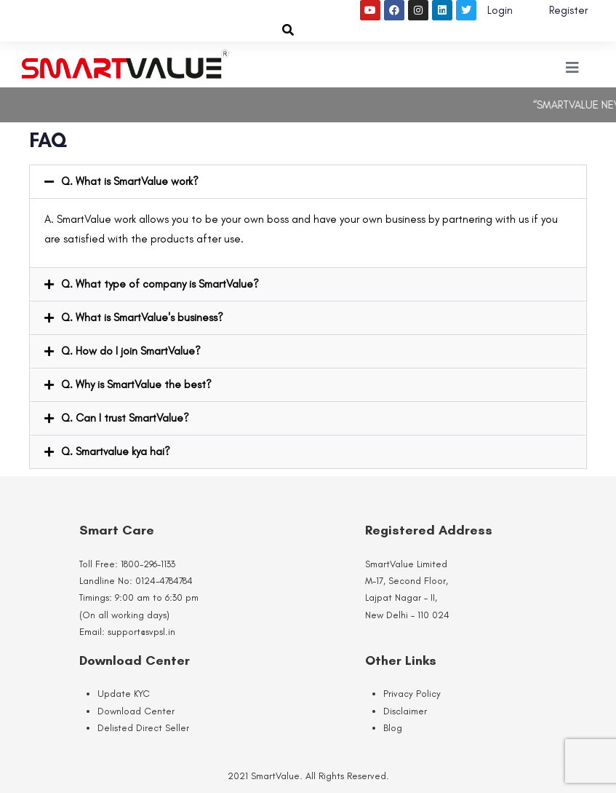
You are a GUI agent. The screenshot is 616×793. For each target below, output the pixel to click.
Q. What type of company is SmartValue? (160, 284)
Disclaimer (405, 711)
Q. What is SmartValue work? (130, 181)
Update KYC (123, 693)
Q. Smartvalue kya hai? (115, 451)
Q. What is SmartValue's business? (142, 317)
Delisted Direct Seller (143, 727)
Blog (392, 727)
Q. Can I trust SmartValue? (125, 418)
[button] (308, 181)
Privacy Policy (412, 693)
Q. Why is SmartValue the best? (136, 384)
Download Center (136, 711)
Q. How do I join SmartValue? (131, 351)
